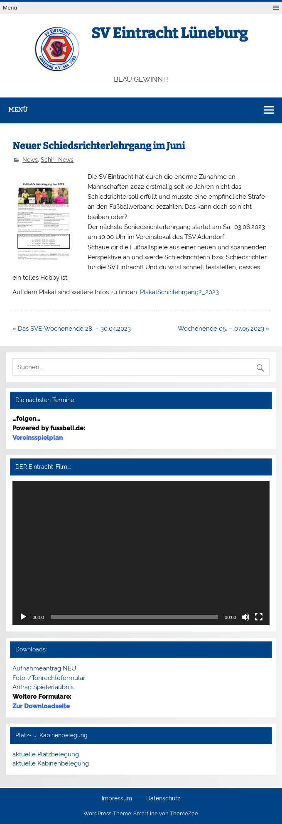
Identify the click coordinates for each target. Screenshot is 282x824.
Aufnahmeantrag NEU (44, 668)
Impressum (117, 799)
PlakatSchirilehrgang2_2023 (179, 292)
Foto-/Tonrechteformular (48, 678)
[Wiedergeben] (23, 617)
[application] (140, 553)
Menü (10, 8)
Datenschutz (163, 799)
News (30, 159)
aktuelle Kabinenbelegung (50, 763)
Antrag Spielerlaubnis (43, 687)
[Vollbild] (259, 617)
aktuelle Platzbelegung (45, 754)
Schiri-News (57, 159)
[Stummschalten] (245, 617)
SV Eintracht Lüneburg (169, 33)
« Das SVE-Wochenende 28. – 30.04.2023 (71, 328)
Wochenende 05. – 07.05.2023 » (224, 328)
